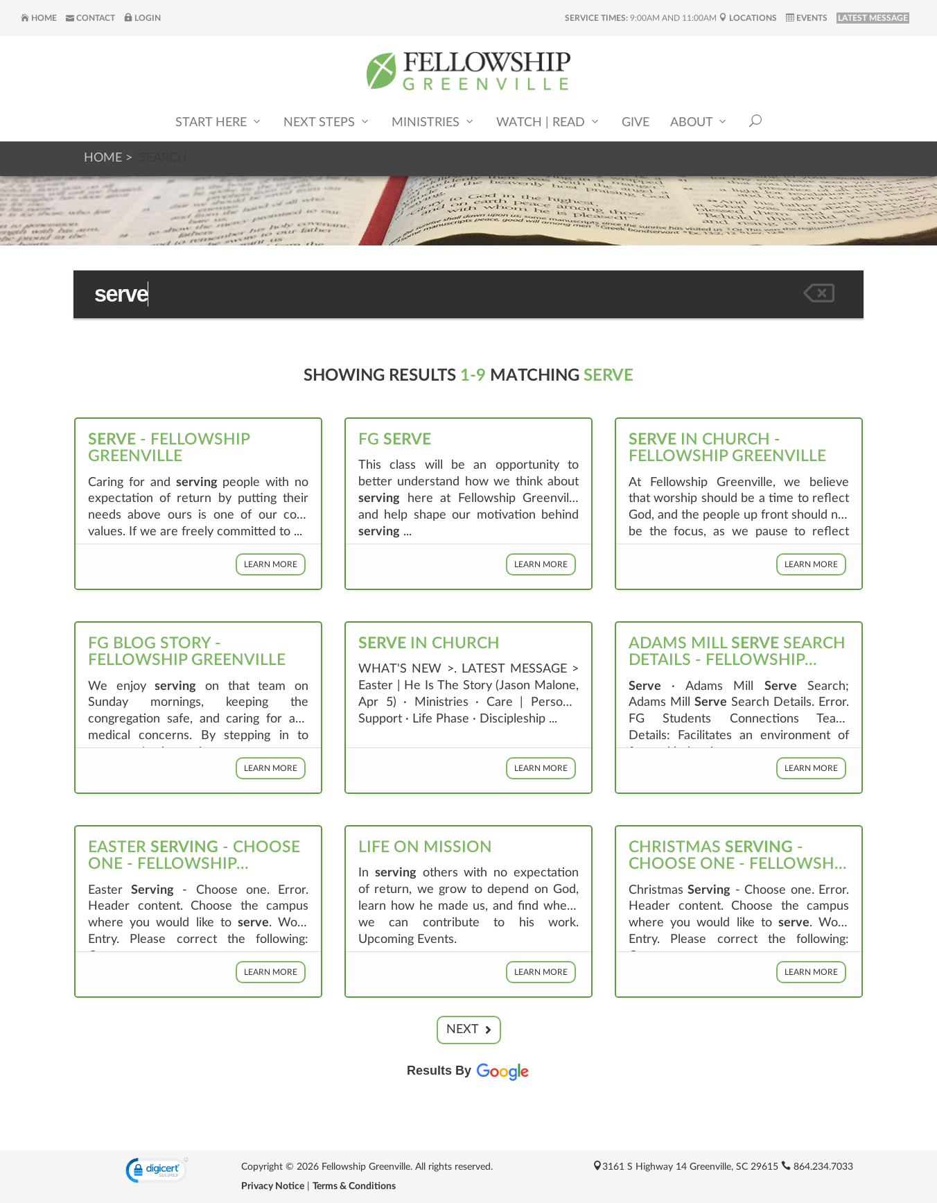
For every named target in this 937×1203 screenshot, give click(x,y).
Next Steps (327, 121)
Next (468, 1029)
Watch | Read (548, 121)
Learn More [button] (270, 564)
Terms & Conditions (354, 1186)
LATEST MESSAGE (873, 18)
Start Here (219, 121)
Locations (748, 18)
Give (635, 122)
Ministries (433, 121)
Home (39, 18)
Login (142, 18)
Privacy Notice (272, 1186)
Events (806, 18)
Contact (90, 18)
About (699, 121)
